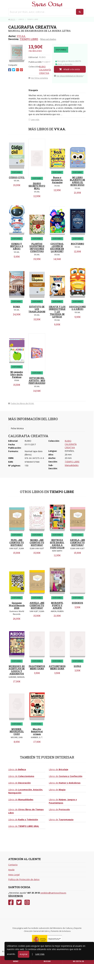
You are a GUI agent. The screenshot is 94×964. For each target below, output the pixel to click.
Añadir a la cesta (69, 69)
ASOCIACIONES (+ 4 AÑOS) (77, 308)
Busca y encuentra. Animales (57, 180)
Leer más (39, 954)
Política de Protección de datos (23, 879)
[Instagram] (27, 902)
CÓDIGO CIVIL (16, 177)
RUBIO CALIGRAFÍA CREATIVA (45, 69)
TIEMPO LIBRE (29, 39)
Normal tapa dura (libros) (33, 453)
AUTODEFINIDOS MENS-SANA (58, 667)
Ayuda (11, 869)
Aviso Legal (14, 874)
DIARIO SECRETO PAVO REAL (37, 186)
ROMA (16, 306)
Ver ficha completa (38, 78)
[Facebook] (11, 902)
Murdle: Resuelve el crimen (37, 732)
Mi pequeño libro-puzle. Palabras (16, 374)
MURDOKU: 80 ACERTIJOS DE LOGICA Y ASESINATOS (17, 670)
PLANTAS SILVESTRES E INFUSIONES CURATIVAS (36, 247)
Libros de (17, 769)
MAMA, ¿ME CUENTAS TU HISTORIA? (37, 543)
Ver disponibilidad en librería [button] (68, 75)
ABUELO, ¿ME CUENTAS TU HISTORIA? (37, 605)
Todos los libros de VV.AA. (21, 403)
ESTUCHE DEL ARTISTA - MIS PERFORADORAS (38, 381)
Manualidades (48, 39)
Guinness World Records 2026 (17, 605)
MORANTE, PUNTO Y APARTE (57, 605)
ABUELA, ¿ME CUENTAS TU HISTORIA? (77, 543)
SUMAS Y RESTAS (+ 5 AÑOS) (16, 246)
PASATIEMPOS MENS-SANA (37, 667)
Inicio (11, 19)
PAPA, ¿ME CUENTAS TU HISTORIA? (16, 543)
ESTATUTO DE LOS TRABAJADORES (38, 309)
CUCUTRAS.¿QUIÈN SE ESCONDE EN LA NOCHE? (57, 247)
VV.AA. (21, 36)
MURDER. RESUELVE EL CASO (17, 732)
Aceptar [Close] (23, 954)
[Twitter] (19, 902)
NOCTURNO (77, 243)
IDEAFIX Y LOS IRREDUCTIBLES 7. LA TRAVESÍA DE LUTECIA (58, 311)
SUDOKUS (77, 602)
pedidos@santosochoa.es (53, 892)
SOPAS (77, 666)
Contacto (13, 864)
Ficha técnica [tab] (17, 428)
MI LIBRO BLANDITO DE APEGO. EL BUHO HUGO (77, 181)
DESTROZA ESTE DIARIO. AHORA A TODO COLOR (57, 544)
